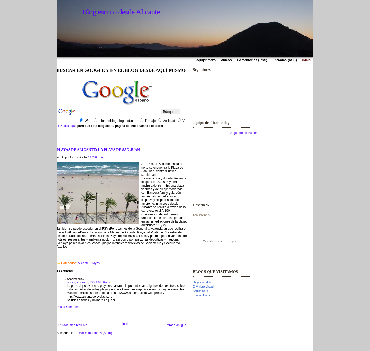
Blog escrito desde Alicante (121, 11)
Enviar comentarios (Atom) (93, 333)
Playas (95, 263)
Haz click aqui (66, 126)
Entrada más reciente (72, 325)
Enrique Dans (201, 295)
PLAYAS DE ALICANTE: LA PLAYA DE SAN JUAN (98, 149)
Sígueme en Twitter (243, 133)
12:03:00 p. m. (96, 157)
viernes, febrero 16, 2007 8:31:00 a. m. (89, 282)
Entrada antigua (175, 325)
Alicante (83, 263)
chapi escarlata (202, 282)
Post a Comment (68, 307)
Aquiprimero (200, 290)
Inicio (126, 324)
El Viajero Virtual (203, 286)
